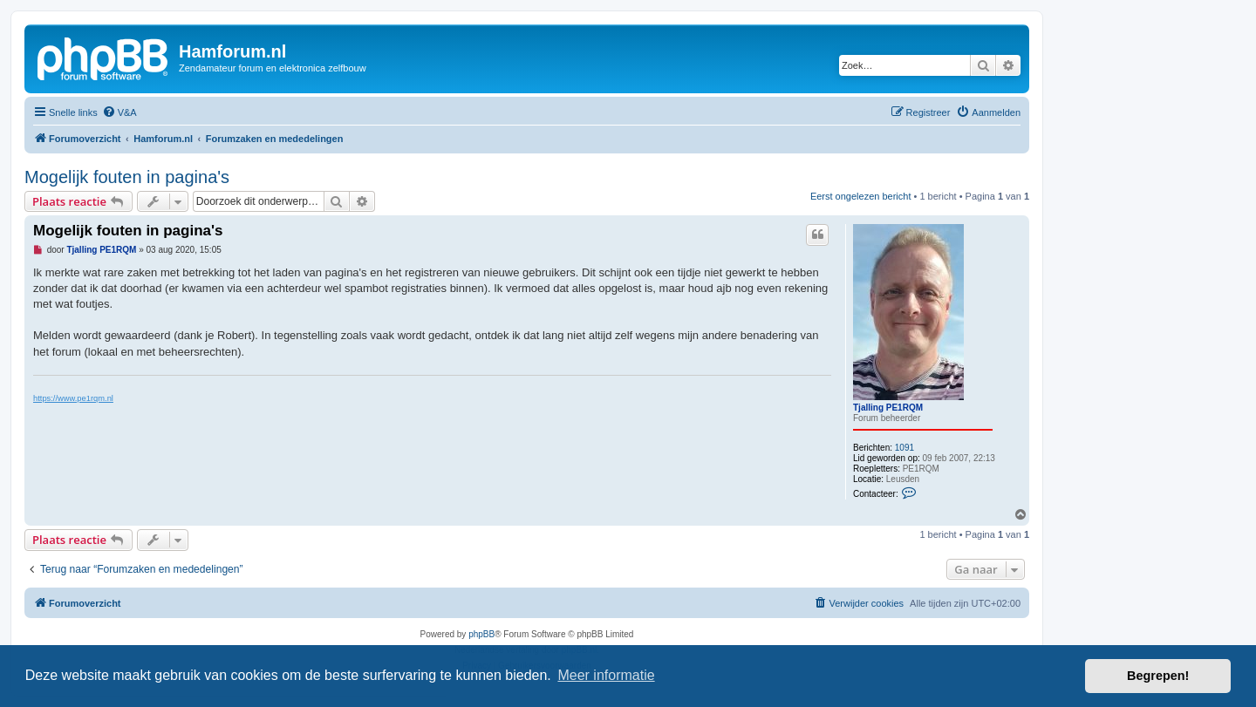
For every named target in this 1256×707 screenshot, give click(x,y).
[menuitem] (119, 112)
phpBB (481, 634)
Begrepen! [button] (1158, 676)
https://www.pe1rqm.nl (73, 398)
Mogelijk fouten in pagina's (126, 177)
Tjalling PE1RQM (888, 407)
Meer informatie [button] (605, 675)
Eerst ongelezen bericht (860, 196)
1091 (904, 447)
